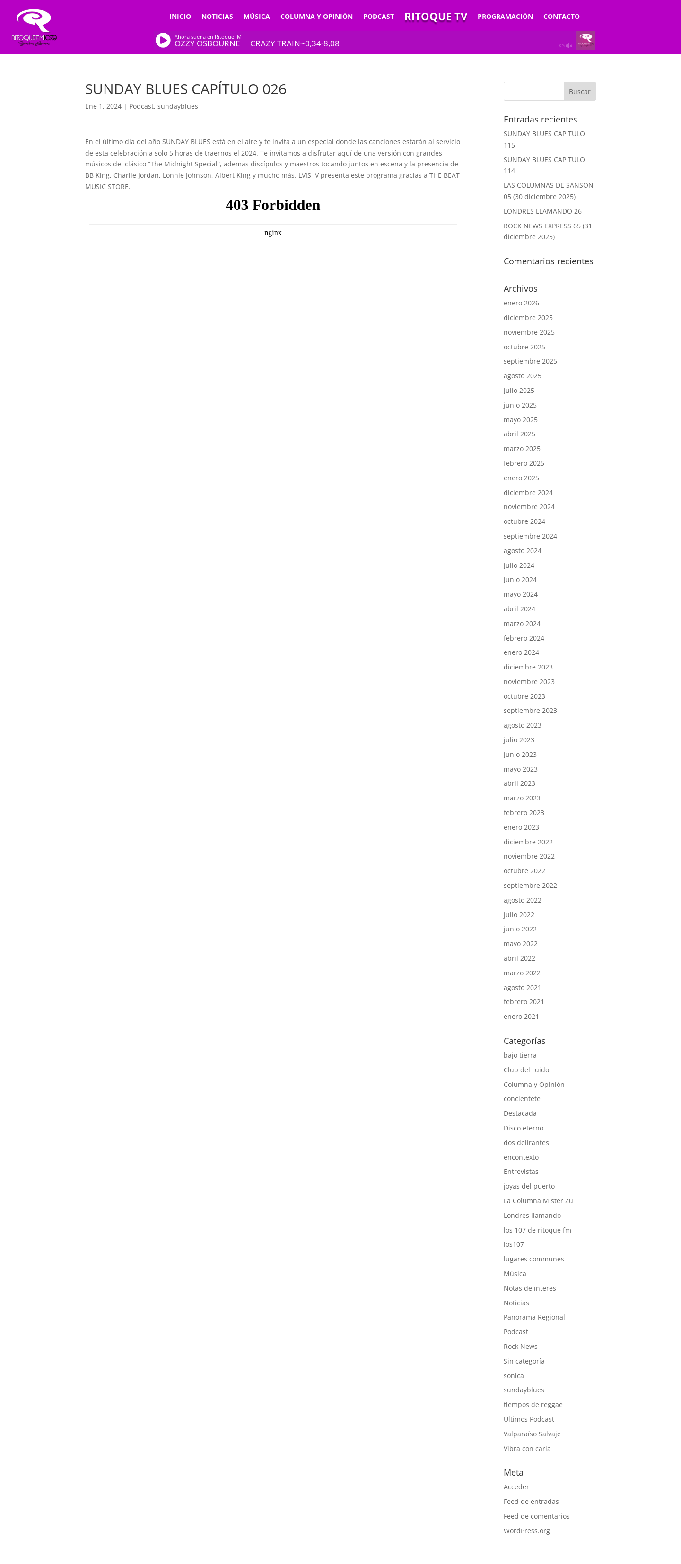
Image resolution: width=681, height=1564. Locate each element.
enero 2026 (521, 302)
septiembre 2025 (530, 360)
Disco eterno (523, 1127)
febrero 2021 (524, 1001)
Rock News (521, 1346)
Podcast (378, 17)
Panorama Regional (534, 1316)
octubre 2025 (524, 346)
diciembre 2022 (528, 841)
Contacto (561, 17)
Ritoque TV (435, 18)
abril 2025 (519, 433)
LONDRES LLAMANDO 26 (543, 211)
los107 (514, 1244)
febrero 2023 (524, 812)
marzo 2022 (522, 972)
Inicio (180, 17)
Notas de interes (530, 1288)
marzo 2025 (522, 448)
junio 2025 (520, 404)
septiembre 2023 (530, 710)
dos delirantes (526, 1142)
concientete (522, 1098)
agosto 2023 (522, 725)
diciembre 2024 (528, 492)
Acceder (516, 1486)
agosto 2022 (522, 899)
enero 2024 (521, 652)
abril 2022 (519, 958)
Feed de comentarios (537, 1516)
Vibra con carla (527, 1448)
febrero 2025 (524, 463)
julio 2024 (519, 565)
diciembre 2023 (528, 666)
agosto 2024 (522, 550)
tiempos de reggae (533, 1404)
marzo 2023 (522, 797)
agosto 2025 (522, 375)
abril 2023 (519, 783)
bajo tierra (520, 1055)
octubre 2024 (524, 521)
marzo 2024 (522, 623)
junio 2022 (520, 928)
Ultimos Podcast (529, 1419)
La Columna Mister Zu (538, 1200)
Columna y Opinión (316, 17)
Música (257, 17)
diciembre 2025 (528, 317)
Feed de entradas (531, 1501)
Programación (505, 17)
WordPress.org (527, 1530)
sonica (514, 1375)
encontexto (521, 1157)
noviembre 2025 (529, 332)
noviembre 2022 (529, 856)
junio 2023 (520, 754)
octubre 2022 (524, 870)
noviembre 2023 (529, 681)
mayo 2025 (521, 419)
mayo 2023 (521, 769)
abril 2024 (519, 608)
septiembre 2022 (530, 885)
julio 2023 (519, 739)
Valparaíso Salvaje (532, 1433)
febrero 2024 (524, 638)
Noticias (217, 17)
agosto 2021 (522, 987)
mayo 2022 (521, 943)
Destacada (520, 1113)
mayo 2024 (521, 594)
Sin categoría (524, 1360)
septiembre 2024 (530, 535)
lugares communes (534, 1258)
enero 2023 (521, 827)
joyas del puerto (529, 1186)
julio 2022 (519, 914)
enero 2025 (521, 477)
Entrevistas (521, 1171)
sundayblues (177, 106)
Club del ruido (526, 1069)
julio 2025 (519, 390)
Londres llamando (532, 1215)
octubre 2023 (524, 696)
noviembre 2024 (529, 506)
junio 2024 (520, 579)
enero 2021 (521, 1016)
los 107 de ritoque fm (537, 1229)
